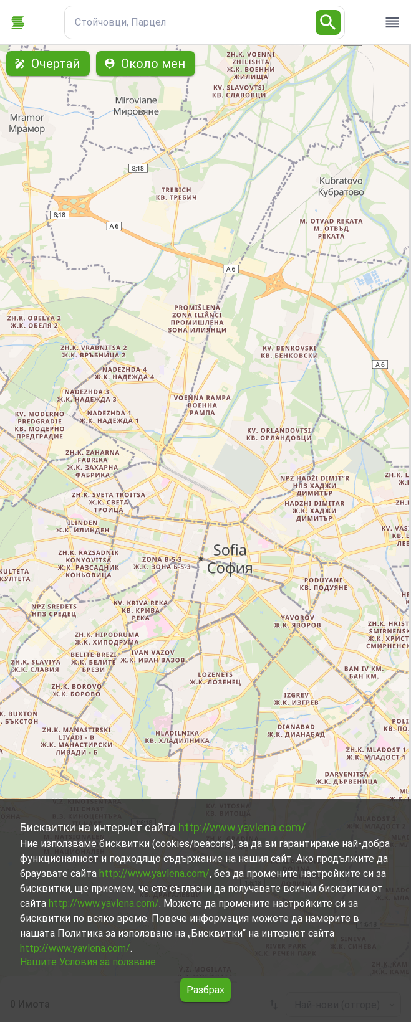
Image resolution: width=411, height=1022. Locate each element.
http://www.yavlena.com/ (242, 827)
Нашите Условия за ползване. (89, 962)
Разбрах (205, 990)
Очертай (48, 63)
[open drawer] (392, 22)
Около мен (145, 63)
